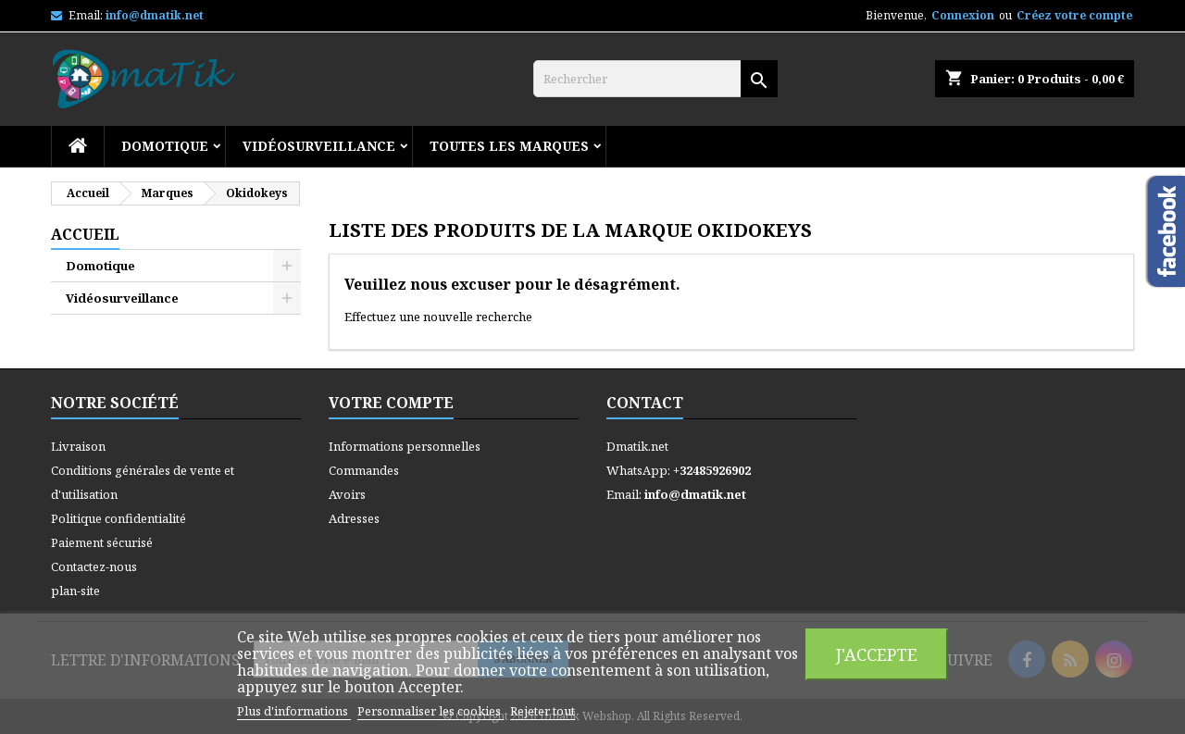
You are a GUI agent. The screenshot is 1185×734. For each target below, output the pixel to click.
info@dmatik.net (155, 15)
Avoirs (347, 494)
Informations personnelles (404, 446)
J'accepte (876, 654)
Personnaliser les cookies (430, 711)
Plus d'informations (294, 711)
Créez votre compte (1074, 15)
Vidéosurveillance (319, 146)
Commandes (364, 470)
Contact (644, 402)
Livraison (78, 446)
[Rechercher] (655, 78)
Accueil (85, 234)
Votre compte (391, 402)
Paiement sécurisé (102, 542)
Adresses (354, 518)
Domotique (164, 146)
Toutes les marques (509, 146)
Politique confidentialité (118, 518)
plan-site (75, 590)
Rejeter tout (542, 711)
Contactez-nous (94, 566)
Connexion (962, 15)
